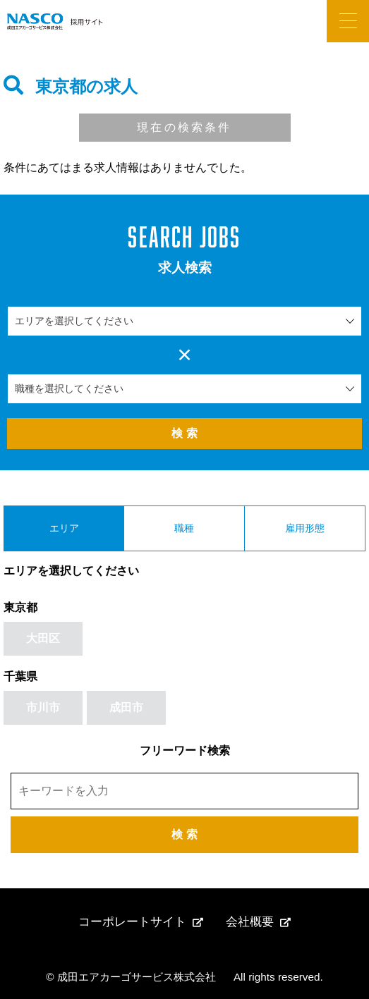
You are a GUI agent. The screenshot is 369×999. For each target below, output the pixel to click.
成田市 (126, 707)
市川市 (43, 707)
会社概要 (250, 921)
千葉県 (20, 676)
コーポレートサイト (132, 921)
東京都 (20, 607)
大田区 (43, 638)
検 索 (184, 433)
